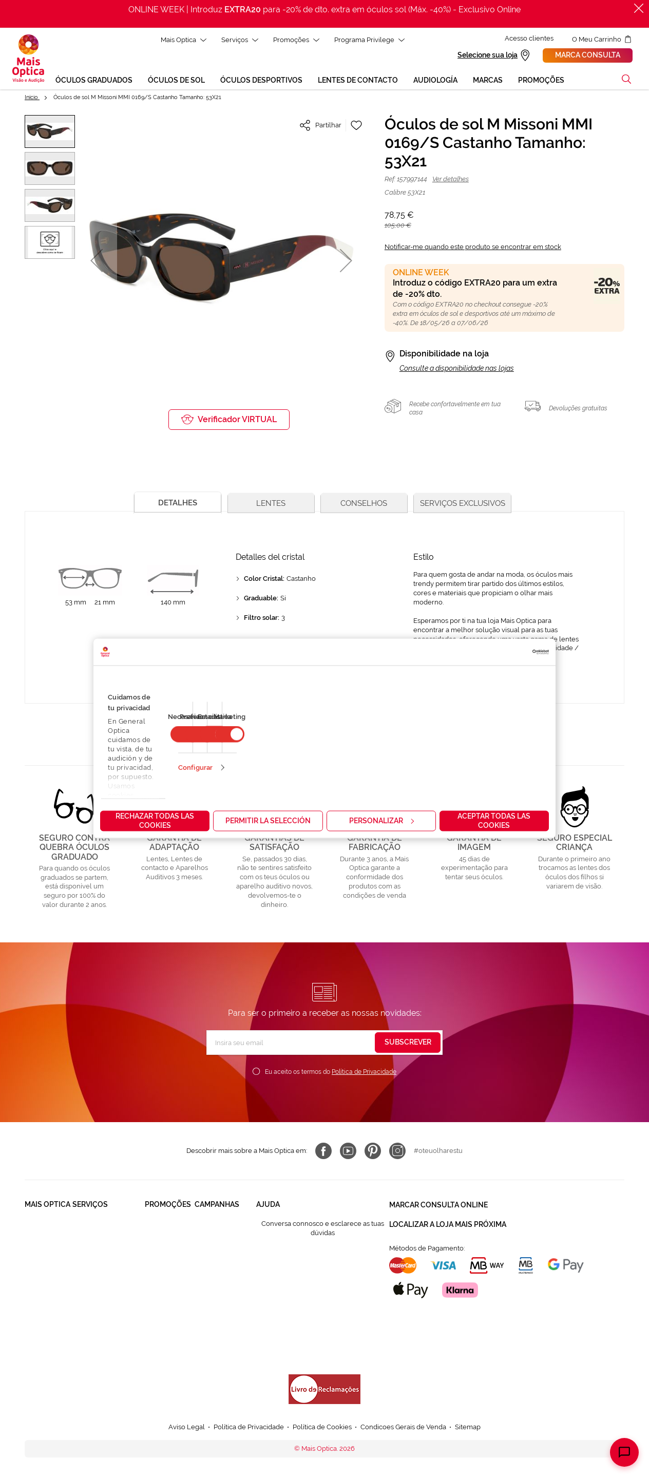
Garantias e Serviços (103, 1264)
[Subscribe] (408, 1044)
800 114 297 (274, 1293)
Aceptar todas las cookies (493, 820)
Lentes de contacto (160, 1278)
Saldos (205, 1273)
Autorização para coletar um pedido (312, 1312)
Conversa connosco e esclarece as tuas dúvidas (322, 1229)
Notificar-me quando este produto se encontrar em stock (473, 248)
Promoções (292, 40)
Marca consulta (587, 56)
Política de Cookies (322, 1428)
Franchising (43, 1293)
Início (32, 99)
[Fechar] (638, 8)
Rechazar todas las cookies (155, 820)
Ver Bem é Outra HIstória (220, 1326)
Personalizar (381, 821)
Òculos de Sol (166, 1254)
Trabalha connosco (40, 1268)
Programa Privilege (365, 40)
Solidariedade (46, 1244)
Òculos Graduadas (161, 1229)
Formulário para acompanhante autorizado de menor (305, 1336)
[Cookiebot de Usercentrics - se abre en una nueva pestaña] (504, 652)
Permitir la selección (268, 821)
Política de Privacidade (364, 1073)
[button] (626, 80)
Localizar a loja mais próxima (447, 1224)
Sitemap (468, 1428)
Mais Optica (179, 40)
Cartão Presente (97, 1312)
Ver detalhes (450, 180)
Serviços (235, 40)
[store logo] (28, 59)
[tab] (176, 503)
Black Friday (214, 1225)
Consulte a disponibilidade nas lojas (456, 370)
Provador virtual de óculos (102, 1336)
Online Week (215, 1350)
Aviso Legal (186, 1428)
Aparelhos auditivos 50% (225, 1297)
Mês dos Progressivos (215, 1249)
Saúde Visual (92, 1225)
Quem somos (45, 1225)
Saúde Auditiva (95, 1244)
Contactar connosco (287, 1273)
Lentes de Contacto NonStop (102, 1288)
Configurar (195, 767)
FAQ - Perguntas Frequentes (300, 1254)
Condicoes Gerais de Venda (403, 1428)
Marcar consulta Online (438, 1206)
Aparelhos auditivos (161, 1306)
